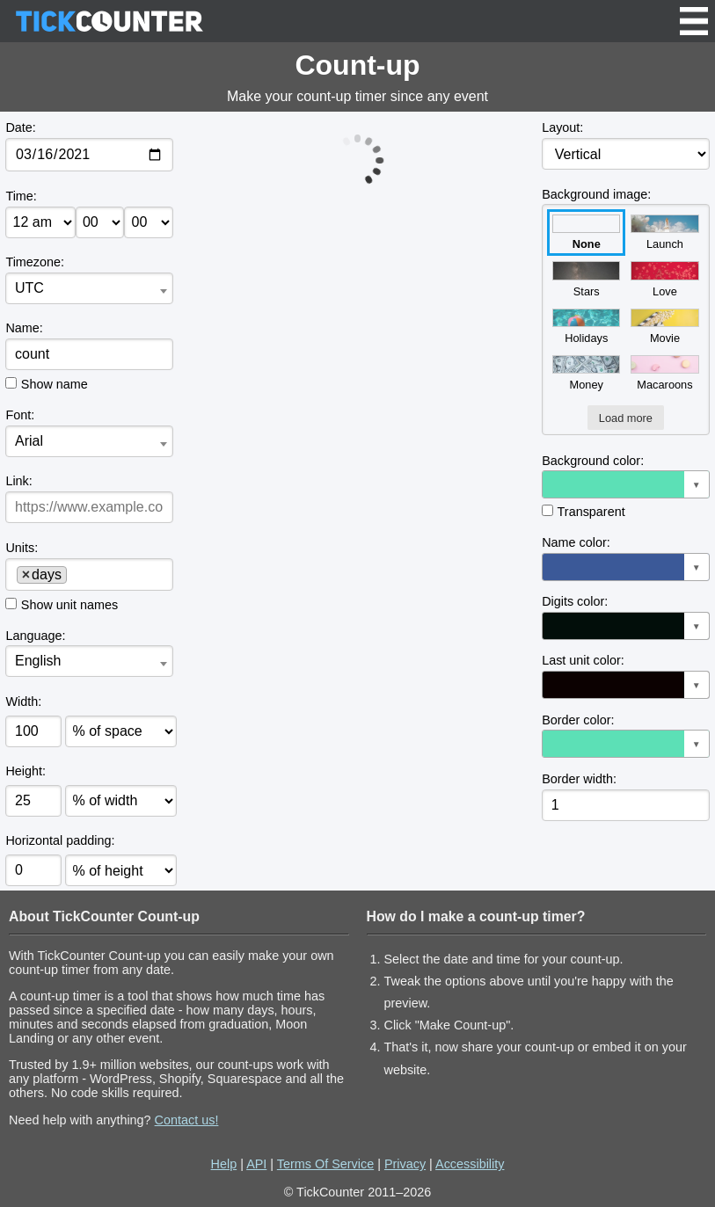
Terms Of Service (325, 1164)
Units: (21, 548)
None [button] (586, 232)
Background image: (596, 194)
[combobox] (88, 288)
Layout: (562, 127)
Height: (25, 771)
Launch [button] (664, 232)
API (256, 1164)
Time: (20, 196)
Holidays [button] (586, 327)
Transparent (591, 512)
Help (224, 1164)
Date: (20, 127)
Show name (54, 384)
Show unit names (69, 605)
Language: (35, 636)
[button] (625, 484)
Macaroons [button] (664, 373)
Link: (18, 481)
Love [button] (664, 279)
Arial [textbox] (29, 440)
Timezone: (34, 262)
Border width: (579, 779)
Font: (19, 415)
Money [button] (586, 373)
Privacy (405, 1164)
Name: (23, 328)
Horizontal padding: (59, 840)
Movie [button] (664, 327)
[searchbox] (77, 574)
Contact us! (187, 1120)
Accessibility (469, 1164)
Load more (626, 418)
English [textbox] (38, 660)
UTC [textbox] (29, 287)
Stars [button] (586, 279)
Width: (23, 701)
